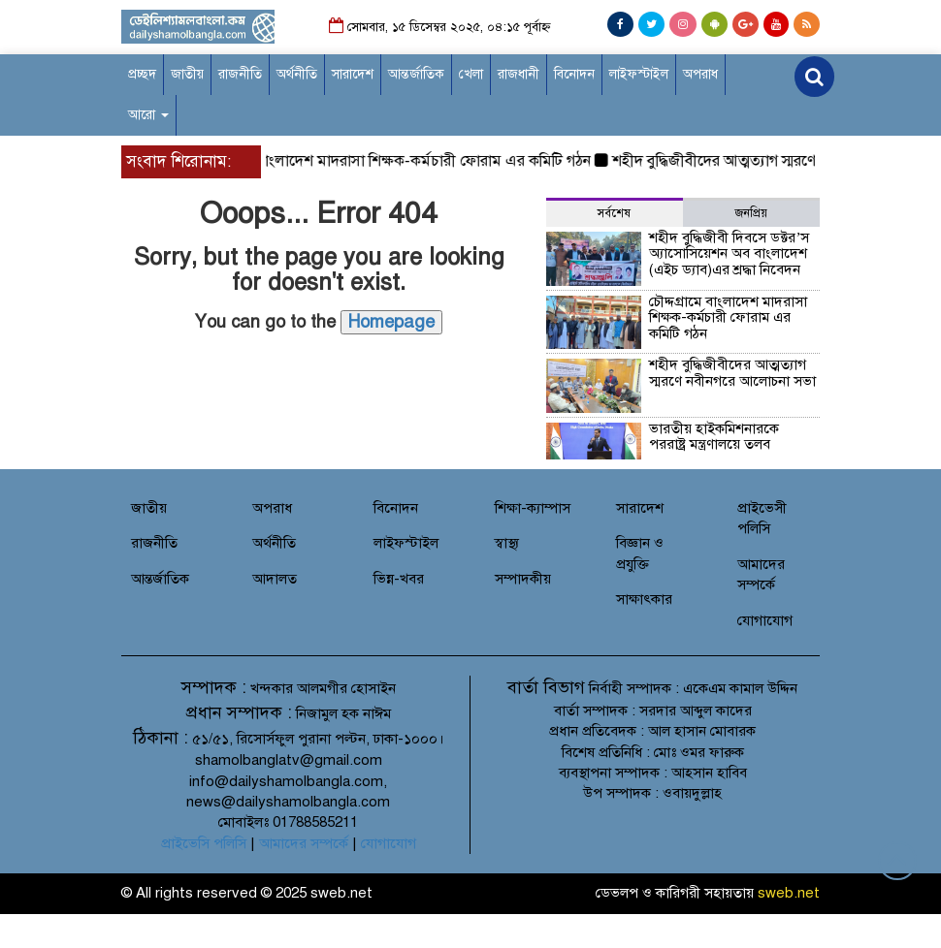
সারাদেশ (352, 74)
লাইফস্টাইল (638, 74)
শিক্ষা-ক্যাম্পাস (532, 508)
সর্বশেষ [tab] (614, 213)
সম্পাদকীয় (523, 578)
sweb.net (789, 892)
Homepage (391, 321)
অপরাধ (700, 74)
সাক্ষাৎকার (644, 599)
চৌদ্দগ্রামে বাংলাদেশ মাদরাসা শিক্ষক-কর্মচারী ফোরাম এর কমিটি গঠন (399, 161)
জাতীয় (187, 74)
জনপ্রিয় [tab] (751, 213)
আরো (148, 115)
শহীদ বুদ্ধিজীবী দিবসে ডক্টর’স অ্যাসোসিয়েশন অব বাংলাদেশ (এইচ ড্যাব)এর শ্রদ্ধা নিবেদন (729, 253)
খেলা (471, 74)
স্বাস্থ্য (507, 543)
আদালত (274, 578)
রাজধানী (518, 74)
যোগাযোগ (765, 620)
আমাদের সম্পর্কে (303, 843)
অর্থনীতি (296, 74)
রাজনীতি (240, 74)
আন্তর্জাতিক (416, 74)
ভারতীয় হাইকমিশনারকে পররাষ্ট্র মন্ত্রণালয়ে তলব (714, 437)
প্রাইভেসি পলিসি (203, 843)
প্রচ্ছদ (142, 74)
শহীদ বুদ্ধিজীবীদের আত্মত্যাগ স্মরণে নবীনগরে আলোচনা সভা (732, 373)
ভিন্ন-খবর (398, 578)
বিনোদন (574, 74)
